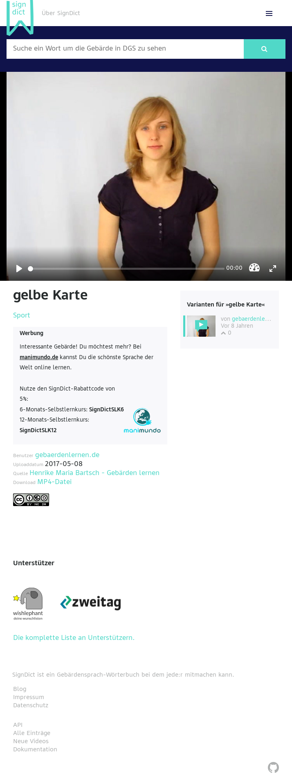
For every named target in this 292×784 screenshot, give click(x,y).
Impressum (28, 697)
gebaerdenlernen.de (67, 455)
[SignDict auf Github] (273, 768)
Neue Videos (31, 741)
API (17, 725)
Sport (21, 315)
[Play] (19, 268)
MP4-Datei (54, 482)
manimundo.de (39, 357)
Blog (19, 689)
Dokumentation (35, 750)
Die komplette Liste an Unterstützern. (74, 638)
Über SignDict (61, 13)
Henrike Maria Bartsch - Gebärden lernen (94, 473)
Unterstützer (33, 563)
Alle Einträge (31, 733)
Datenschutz (30, 706)
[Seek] (126, 269)
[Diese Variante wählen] (201, 326)
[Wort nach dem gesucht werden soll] (125, 49)
